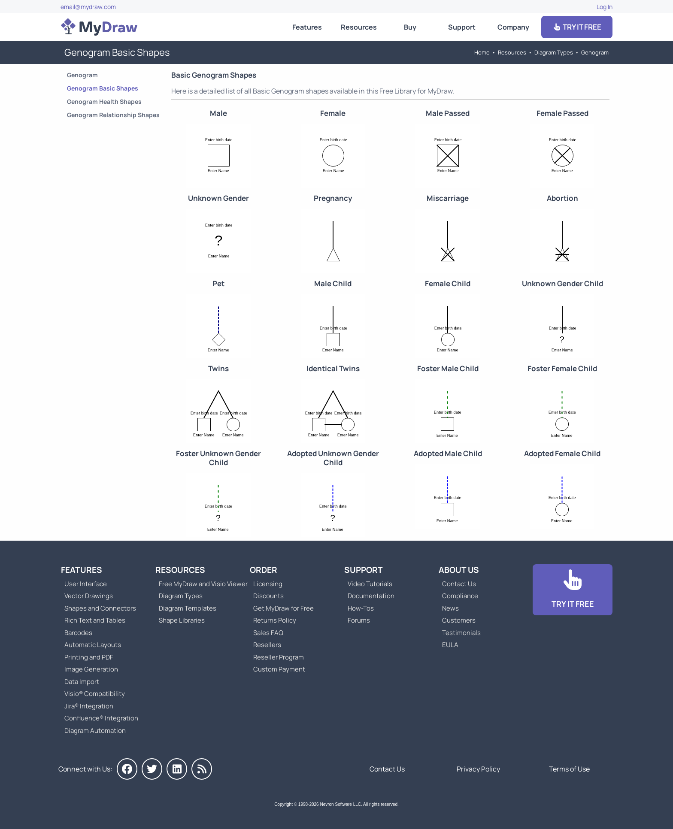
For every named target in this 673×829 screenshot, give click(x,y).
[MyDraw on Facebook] (127, 769)
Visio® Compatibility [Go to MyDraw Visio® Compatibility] (94, 693)
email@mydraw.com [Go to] (88, 7)
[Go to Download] (572, 589)
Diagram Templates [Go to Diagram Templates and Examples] (187, 608)
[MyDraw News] (201, 769)
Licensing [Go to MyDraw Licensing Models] (267, 583)
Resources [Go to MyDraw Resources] (359, 27)
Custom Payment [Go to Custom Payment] (279, 669)
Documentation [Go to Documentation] (371, 595)
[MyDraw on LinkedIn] (177, 769)
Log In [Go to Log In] (604, 7)
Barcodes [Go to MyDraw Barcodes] (78, 632)
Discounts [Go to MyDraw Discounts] (268, 595)
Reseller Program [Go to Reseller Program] (278, 657)
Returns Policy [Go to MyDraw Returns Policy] (274, 620)
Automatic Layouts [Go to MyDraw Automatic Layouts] (92, 644)
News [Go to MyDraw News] (450, 608)
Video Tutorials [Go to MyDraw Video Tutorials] (370, 583)
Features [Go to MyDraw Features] (307, 27)
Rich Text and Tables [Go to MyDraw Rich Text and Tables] (94, 620)
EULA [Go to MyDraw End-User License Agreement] (450, 644)
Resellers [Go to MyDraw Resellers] (267, 644)
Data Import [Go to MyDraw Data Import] (81, 681)
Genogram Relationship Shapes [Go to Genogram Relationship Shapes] (113, 115)
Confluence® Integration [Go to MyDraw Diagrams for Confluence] (101, 718)
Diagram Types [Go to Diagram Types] (553, 52)
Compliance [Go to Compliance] (460, 595)
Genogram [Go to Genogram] (595, 52)
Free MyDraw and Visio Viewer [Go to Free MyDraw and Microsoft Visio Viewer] (200, 583)
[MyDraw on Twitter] (152, 769)
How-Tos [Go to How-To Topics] (361, 608)
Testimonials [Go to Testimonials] (461, 632)
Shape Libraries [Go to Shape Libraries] (182, 620)
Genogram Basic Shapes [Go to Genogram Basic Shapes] (102, 88)
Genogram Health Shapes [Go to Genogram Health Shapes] (104, 101)
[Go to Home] (99, 27)
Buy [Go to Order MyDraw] (410, 27)
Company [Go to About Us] (513, 27)
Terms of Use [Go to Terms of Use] (569, 769)
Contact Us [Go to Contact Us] (459, 583)
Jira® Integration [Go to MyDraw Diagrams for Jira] (88, 706)
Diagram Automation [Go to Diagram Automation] (95, 730)
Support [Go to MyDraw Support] (462, 27)
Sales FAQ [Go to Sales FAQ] (268, 632)
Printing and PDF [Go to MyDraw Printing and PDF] (88, 657)
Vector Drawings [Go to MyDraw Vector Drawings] (88, 595)
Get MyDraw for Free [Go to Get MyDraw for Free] (283, 608)
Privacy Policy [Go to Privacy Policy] (478, 769)
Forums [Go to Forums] (359, 620)
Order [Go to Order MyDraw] (263, 569)
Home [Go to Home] (482, 52)
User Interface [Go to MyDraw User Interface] (85, 583)
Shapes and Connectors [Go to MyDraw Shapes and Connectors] (100, 608)
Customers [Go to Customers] (459, 620)
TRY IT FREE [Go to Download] (576, 27)
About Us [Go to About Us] (459, 569)
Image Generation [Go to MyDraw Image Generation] (91, 669)
